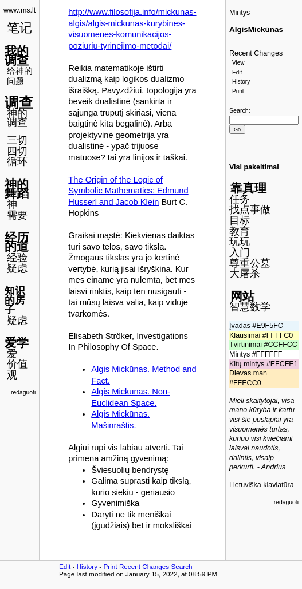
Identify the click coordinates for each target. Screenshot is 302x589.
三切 (17, 140)
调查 (19, 102)
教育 (239, 231)
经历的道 (17, 242)
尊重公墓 (249, 263)
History (241, 81)
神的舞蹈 (17, 188)
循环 (17, 161)
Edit (237, 72)
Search (239, 110)
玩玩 (239, 241)
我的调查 (17, 55)
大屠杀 (244, 273)
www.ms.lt (19, 10)
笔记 (19, 28)
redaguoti (23, 392)
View (238, 63)
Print (238, 91)
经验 (17, 257)
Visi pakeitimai (254, 167)
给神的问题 (20, 76)
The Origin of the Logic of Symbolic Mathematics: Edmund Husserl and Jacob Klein (128, 191)
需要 (17, 215)
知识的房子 (15, 300)
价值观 (17, 369)
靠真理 (248, 188)
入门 (239, 252)
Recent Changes (256, 53)
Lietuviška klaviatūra (261, 485)
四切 (17, 151)
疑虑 (17, 268)
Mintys (239, 13)
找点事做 (249, 209)
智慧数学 (249, 307)
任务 (239, 199)
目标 (239, 220)
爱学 (17, 342)
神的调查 (17, 118)
